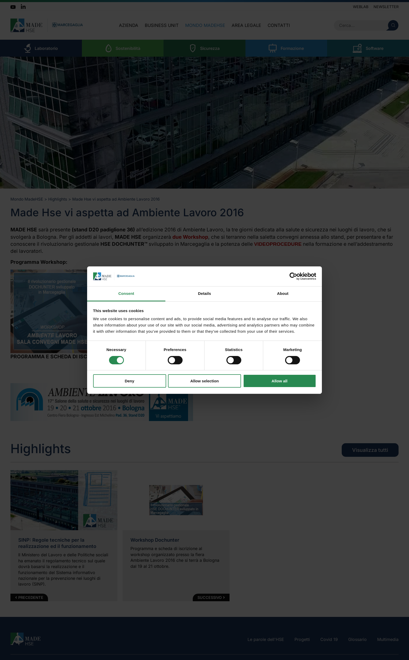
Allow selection (204, 381)
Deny (129, 381)
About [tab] (282, 293)
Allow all (279, 381)
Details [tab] (204, 293)
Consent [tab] (126, 293)
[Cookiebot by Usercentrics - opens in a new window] (293, 276)
